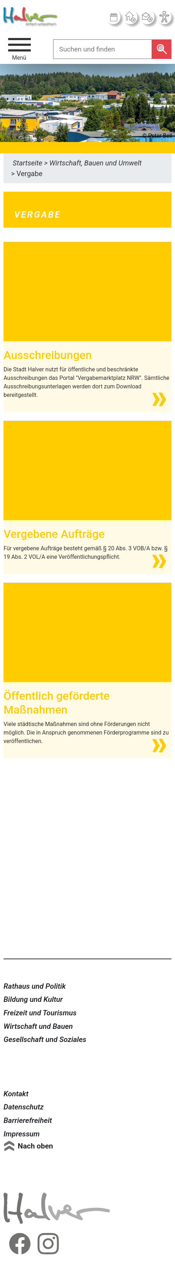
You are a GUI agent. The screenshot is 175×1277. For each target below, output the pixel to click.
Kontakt (16, 1094)
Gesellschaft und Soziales (45, 1039)
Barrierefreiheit (28, 1120)
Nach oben (35, 1146)
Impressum (22, 1134)
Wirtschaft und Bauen (38, 1026)
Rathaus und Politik (35, 986)
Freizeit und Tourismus (40, 1013)
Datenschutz (24, 1107)
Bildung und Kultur (33, 999)
